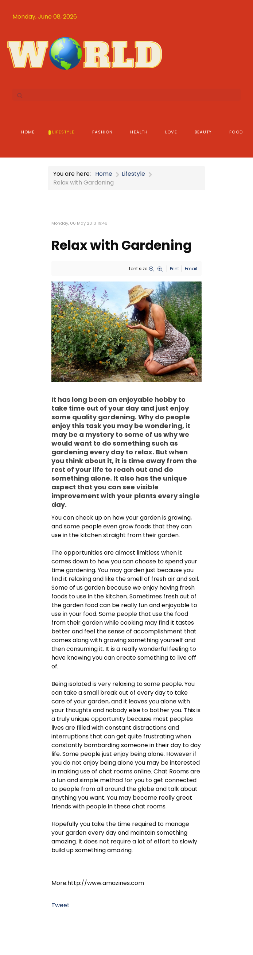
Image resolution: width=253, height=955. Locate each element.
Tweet (60, 905)
